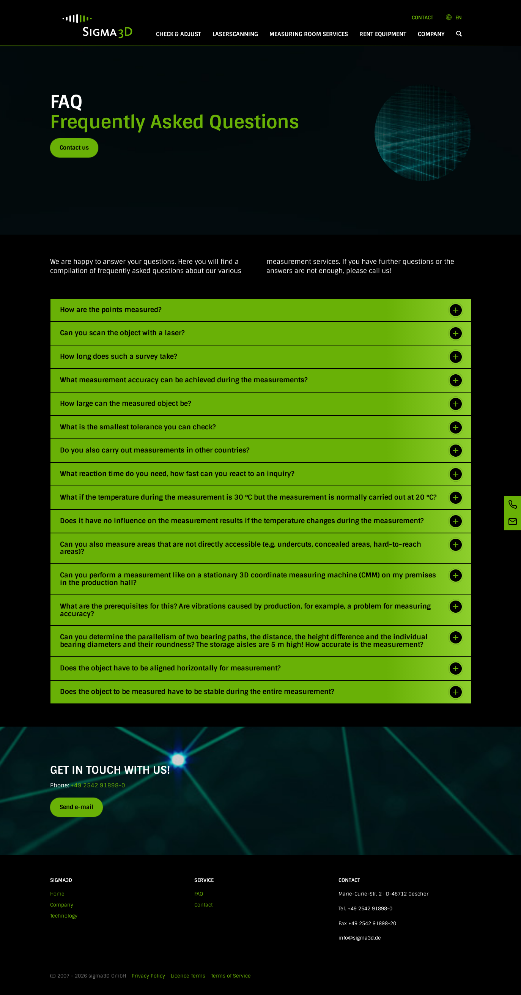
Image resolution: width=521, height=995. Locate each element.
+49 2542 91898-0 (98, 785)
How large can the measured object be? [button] (261, 404)
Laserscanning (235, 34)
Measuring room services (308, 34)
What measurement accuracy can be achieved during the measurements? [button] (261, 380)
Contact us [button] (74, 147)
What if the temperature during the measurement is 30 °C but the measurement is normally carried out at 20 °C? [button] (261, 497)
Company (431, 34)
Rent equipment (382, 34)
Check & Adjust (178, 34)
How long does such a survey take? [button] (261, 356)
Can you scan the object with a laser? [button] (261, 333)
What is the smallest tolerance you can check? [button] (261, 427)
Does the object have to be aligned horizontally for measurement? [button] (261, 668)
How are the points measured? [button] (261, 310)
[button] (458, 34)
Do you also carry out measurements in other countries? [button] (261, 450)
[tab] (260, 310)
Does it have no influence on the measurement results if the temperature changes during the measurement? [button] (261, 521)
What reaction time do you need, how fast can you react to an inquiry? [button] (261, 474)
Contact (422, 17)
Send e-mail (76, 807)
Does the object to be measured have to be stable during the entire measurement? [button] (261, 692)
